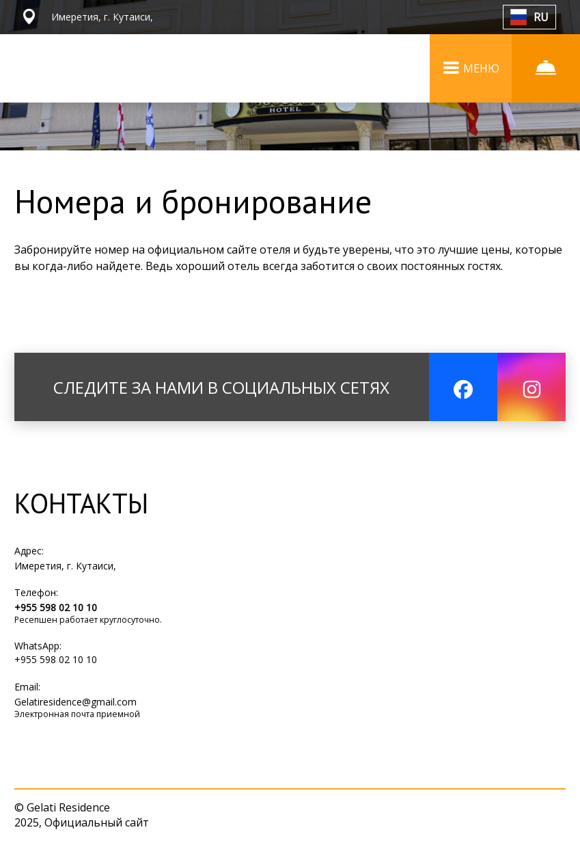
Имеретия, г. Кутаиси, (65, 565)
